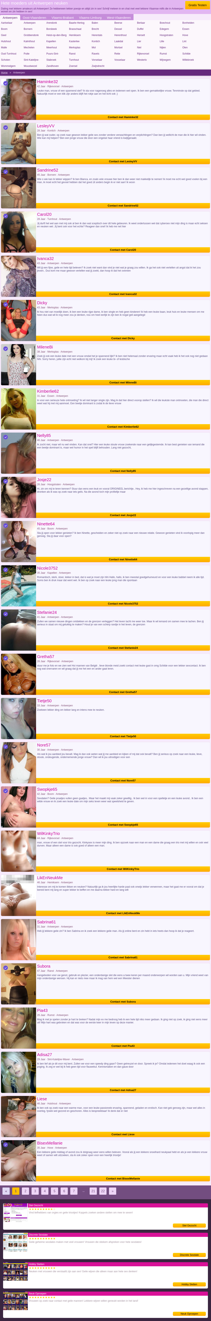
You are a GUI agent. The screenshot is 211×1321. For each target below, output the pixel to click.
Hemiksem (75, 35)
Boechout (165, 22)
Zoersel (73, 66)
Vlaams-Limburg (90, 17)
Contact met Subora (123, 1001)
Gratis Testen (198, 5)
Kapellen (51, 41)
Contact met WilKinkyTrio (123, 869)
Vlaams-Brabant (63, 17)
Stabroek (51, 59)
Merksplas (74, 47)
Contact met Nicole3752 (123, 603)
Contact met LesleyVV (123, 161)
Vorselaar (97, 59)
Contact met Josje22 (123, 515)
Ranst (72, 53)
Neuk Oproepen (189, 1313)
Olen (185, 47)
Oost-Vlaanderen (34, 17)
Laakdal (118, 41)
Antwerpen (10, 17)
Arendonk (51, 22)
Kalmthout (29, 41)
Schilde (186, 53)
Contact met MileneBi (123, 382)
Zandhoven (52, 66)
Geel (3, 35)
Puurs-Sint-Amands (52, 54)
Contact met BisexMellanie (123, 1178)
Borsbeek (51, 29)
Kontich (96, 41)
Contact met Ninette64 (123, 559)
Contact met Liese (123, 1134)
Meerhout (51, 47)
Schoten (5, 59)
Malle (4, 47)
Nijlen (163, 47)
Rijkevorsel (143, 53)
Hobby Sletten (189, 1284)
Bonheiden (188, 22)
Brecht (95, 29)
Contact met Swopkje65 (123, 824)
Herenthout (120, 35)
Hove (185, 35)
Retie (117, 53)
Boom (4, 29)
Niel (139, 47)
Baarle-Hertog (76, 22)
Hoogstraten (166, 35)
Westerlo (142, 59)
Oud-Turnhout (8, 53)
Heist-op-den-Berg (56, 35)
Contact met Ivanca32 (123, 294)
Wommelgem (8, 66)
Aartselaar (6, 22)
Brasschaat (75, 29)
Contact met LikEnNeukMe (123, 913)
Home (4, 72)
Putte (26, 53)
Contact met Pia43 (123, 1045)
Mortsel (118, 47)
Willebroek (188, 59)
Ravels (95, 53)
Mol (94, 47)
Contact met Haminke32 (123, 117)
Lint (184, 41)
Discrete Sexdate (189, 1255)
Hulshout (6, 41)
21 (93, 1191)
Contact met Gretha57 (123, 692)
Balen (95, 22)
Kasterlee (74, 41)
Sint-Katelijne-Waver (31, 60)
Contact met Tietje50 (123, 736)
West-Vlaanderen (119, 17)
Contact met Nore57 (123, 780)
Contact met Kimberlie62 (123, 426)
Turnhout (74, 59)
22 (103, 1191)
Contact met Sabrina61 (123, 957)
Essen (185, 29)
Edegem (164, 29)
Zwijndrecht (98, 66)
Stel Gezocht (189, 1225)
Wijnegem (165, 59)
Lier (139, 41)
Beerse (118, 22)
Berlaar (141, 22)
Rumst (163, 53)
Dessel (118, 29)
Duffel (140, 29)
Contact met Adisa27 (123, 1090)
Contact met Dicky (123, 338)
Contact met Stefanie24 (123, 647)
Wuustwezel (30, 66)
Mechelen (29, 47)
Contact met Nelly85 (123, 470)
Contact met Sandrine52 (123, 205)
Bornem (28, 29)
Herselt (141, 35)
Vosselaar (119, 59)
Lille (162, 41)
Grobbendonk (31, 35)
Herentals (97, 35)
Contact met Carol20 (123, 249)
